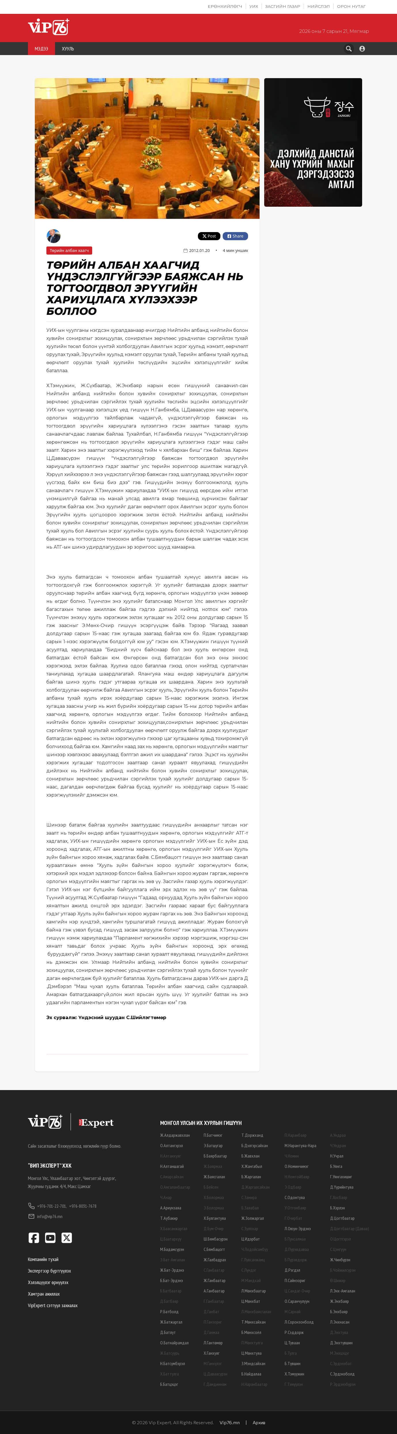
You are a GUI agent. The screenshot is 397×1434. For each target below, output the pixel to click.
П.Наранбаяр (296, 1135)
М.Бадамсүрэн (172, 1249)
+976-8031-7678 (83, 1206)
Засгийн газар (282, 6)
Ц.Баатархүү (170, 1239)
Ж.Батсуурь (169, 1353)
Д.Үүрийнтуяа (341, 1187)
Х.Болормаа (214, 1197)
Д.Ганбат (211, 1311)
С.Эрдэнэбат (341, 1363)
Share (235, 236)
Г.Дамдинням (215, 1384)
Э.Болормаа (214, 1208)
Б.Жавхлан (250, 1156)
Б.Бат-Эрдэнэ (171, 1280)
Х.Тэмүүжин (294, 1374)
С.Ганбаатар (214, 1270)
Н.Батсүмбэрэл (172, 1363)
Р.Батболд (169, 1311)
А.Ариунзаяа (170, 1208)
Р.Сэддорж (294, 1332)
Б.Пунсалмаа (295, 1239)
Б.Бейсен (211, 1187)
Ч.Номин (292, 1156)
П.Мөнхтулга (252, 1342)
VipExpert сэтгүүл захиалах (52, 1305)
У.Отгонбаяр (295, 1208)
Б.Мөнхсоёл (251, 1332)
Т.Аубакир (169, 1218)
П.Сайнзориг (295, 1280)
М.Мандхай (251, 1280)
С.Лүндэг (248, 1270)
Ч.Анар (166, 1197)
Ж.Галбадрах (215, 1259)
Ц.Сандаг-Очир (297, 1291)
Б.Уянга (336, 1166)
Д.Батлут (168, 1332)
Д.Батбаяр (169, 1301)
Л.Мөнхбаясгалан (256, 1311)
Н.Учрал (336, 1156)
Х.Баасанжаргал (173, 1228)
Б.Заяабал (250, 1208)
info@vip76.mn (45, 1216)
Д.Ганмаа (211, 1332)
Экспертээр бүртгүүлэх (49, 1270)
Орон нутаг (351, 6)
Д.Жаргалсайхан (255, 1187)
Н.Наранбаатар (254, 1384)
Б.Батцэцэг (169, 1384)
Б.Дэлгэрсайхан (254, 1145)
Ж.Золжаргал (252, 1218)
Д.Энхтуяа (339, 1332)
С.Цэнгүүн (338, 1249)
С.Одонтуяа (295, 1197)
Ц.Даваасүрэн (215, 1374)
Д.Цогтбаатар (342, 1218)
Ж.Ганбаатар (215, 1280)
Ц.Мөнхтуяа (251, 1353)
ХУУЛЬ (68, 48)
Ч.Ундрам (338, 1145)
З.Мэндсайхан (253, 1363)
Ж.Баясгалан (214, 1176)
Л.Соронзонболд (299, 1322)
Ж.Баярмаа (213, 1166)
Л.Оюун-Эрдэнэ (298, 1228)
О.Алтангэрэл (171, 1145)
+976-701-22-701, (47, 1205)
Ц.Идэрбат (250, 1239)
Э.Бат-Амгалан (172, 1259)
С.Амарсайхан (172, 1176)
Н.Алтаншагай (172, 1166)
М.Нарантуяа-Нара (300, 1145)
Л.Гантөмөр (213, 1342)
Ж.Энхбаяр (339, 1301)
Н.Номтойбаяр (297, 1176)
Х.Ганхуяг (212, 1353)
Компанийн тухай (43, 1259)
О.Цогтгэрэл (340, 1239)
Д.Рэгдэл (292, 1270)
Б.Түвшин (292, 1363)
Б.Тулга (291, 1353)
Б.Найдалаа (251, 1374)
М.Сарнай (292, 1311)
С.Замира (249, 1197)
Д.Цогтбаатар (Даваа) (349, 1228)
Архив (259, 1422)
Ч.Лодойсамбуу (254, 1249)
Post (209, 236)
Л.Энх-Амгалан (342, 1291)
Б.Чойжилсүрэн (343, 1270)
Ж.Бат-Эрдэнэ (172, 1270)
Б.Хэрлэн (337, 1208)
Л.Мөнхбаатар (253, 1291)
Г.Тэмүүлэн (294, 1384)
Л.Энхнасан (339, 1322)
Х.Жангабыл (251, 1166)
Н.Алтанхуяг (170, 1156)
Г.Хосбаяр (338, 1197)
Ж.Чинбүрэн (340, 1259)
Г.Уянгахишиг (341, 1176)
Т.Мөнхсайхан (253, 1322)
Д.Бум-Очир (214, 1228)
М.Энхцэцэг (339, 1353)
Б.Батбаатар (171, 1291)
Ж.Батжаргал (171, 1322)
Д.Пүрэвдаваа (297, 1249)
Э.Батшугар (213, 1145)
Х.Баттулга (169, 1374)
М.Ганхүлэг (213, 1363)
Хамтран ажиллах (44, 1293)
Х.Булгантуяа (215, 1218)
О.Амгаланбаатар (175, 1187)
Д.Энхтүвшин (341, 1342)
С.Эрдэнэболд (342, 1374)
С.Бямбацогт (214, 1249)
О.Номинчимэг (297, 1166)
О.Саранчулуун (297, 1301)
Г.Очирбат (293, 1218)
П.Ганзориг (213, 1322)
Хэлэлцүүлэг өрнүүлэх (48, 1282)
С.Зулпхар (249, 1228)
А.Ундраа (338, 1135)
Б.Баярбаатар (215, 1156)
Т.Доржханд (252, 1135)
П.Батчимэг (213, 1135)
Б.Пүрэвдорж (296, 1259)
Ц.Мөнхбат (250, 1301)
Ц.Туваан (292, 1342)
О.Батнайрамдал (174, 1342)
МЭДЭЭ (41, 48)
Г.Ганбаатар (214, 1301)
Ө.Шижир (337, 1280)
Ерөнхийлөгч (225, 6)
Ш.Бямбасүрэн (216, 1239)
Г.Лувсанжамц (253, 1259)
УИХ (253, 6)
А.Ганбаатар (214, 1291)
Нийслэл (318, 6)
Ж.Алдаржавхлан (175, 1135)
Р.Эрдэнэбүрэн (343, 1384)
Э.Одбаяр (293, 1187)
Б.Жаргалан (251, 1176)
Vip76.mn (230, 1422)
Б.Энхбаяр (339, 1311)
